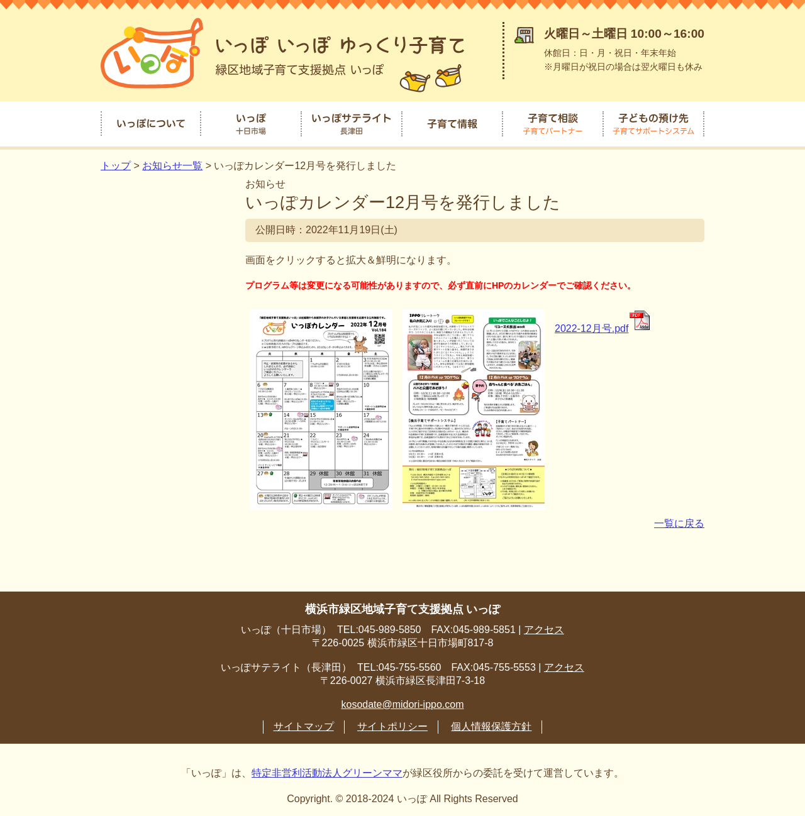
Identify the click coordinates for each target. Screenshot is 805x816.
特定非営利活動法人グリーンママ (327, 771)
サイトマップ (304, 725)
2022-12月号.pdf (603, 327)
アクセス (544, 628)
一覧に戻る (679, 522)
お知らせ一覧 (172, 164)
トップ (116, 164)
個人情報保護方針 (491, 725)
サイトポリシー (392, 725)
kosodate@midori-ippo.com (402, 703)
